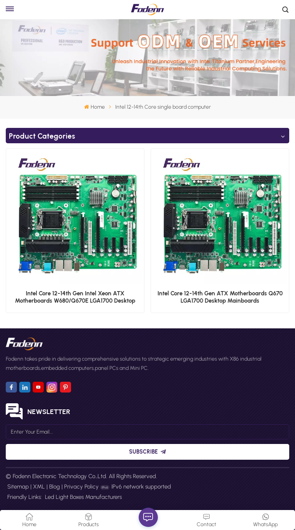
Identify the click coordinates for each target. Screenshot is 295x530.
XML (39, 486)
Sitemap (18, 486)
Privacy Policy (81, 486)
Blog (54, 486)
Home (94, 107)
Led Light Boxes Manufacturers (83, 497)
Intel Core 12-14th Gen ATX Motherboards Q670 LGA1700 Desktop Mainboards (220, 297)
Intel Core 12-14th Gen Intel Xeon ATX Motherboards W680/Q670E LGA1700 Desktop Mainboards (75, 297)
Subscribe (147, 452)
